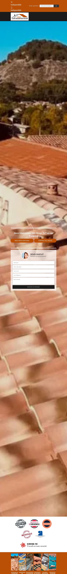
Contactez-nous (45, 241)
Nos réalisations (22, 241)
